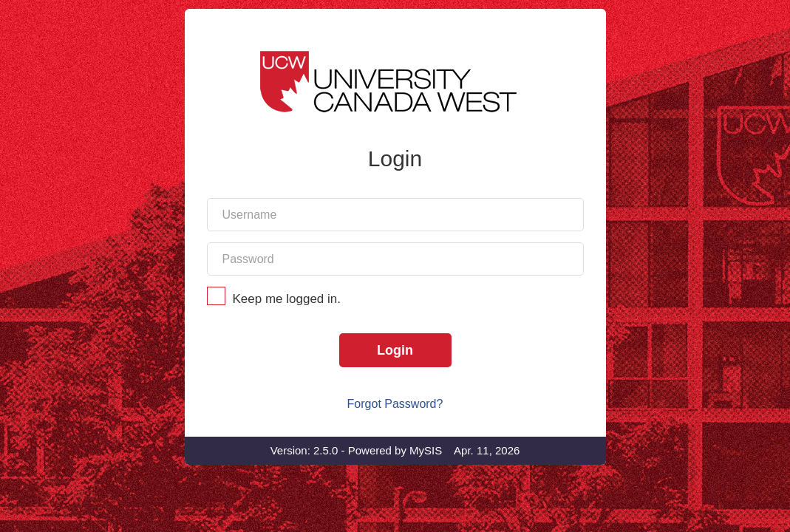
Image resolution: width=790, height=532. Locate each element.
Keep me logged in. (395, 345)
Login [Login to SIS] (395, 396)
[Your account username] (395, 261)
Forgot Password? (395, 450)
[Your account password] (395, 305)
